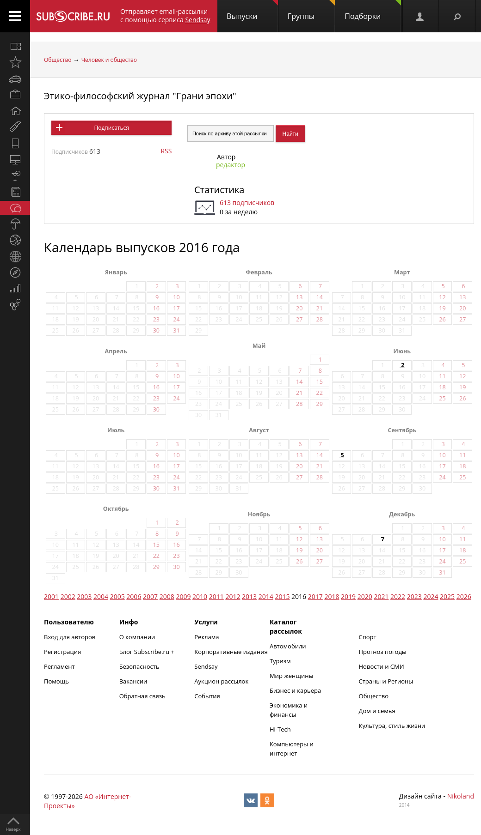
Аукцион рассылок (221, 681)
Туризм (280, 661)
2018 (331, 596)
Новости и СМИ (381, 666)
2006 (133, 596)
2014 (266, 596)
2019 (348, 596)
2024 (430, 596)
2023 (414, 596)
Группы (311, 10)
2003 (84, 596)
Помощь (56, 681)
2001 (51, 596)
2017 (315, 596)
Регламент (59, 666)
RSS (166, 150)
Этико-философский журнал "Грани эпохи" (140, 96)
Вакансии (133, 681)
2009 (183, 596)
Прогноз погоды (383, 651)
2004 (100, 596)
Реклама (206, 637)
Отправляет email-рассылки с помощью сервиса (165, 15)
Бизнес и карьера (295, 690)
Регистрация (62, 651)
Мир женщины (292, 676)
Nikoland (460, 796)
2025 (447, 596)
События (207, 696)
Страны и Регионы (386, 681)
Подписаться (111, 128)
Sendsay (205, 666)
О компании (137, 637)
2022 (397, 596)
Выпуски (252, 10)
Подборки (373, 10)
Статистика (219, 189)
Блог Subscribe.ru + (147, 651)
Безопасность (139, 666)
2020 (365, 596)
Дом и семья (377, 711)
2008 (167, 596)
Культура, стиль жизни (392, 725)
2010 (199, 596)
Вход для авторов (69, 637)
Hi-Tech (280, 729)
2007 (150, 596)
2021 (381, 596)
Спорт (367, 637)
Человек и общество (109, 60)
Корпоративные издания (230, 651)
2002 (68, 596)
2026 (463, 596)
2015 (282, 596)
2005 (117, 596)
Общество (57, 60)
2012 (232, 596)
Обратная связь (142, 696)
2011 (216, 596)
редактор (230, 164)
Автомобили (288, 646)
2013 (249, 596)
